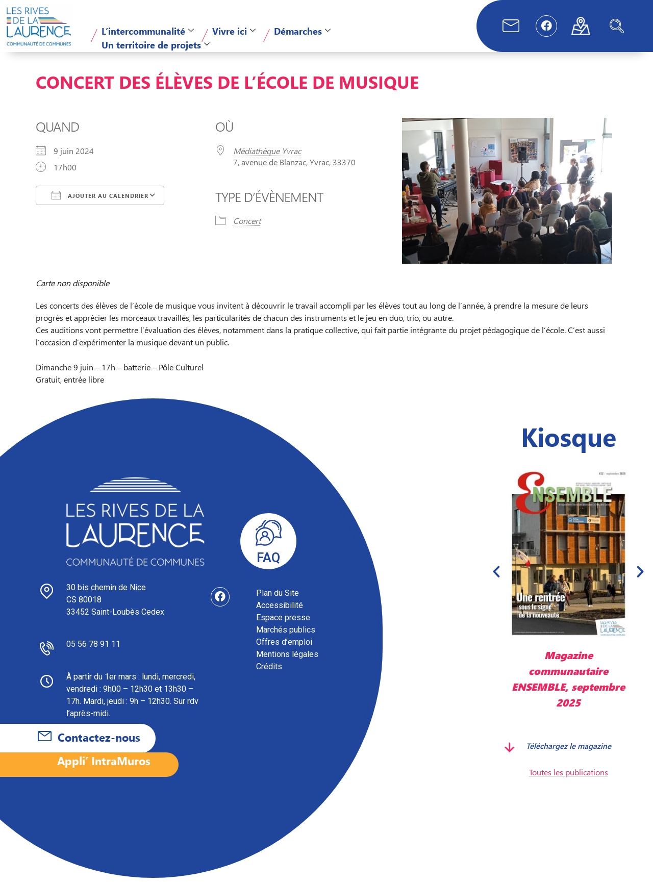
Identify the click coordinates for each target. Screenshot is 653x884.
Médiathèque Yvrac (267, 156)
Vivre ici (234, 30)
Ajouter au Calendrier (100, 201)
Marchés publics (285, 636)
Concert (247, 226)
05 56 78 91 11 (93, 650)
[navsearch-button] (617, 26)
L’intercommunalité (148, 30)
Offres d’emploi (284, 648)
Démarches (302, 30)
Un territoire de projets (156, 44)
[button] (496, 577)
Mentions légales (287, 660)
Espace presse (283, 623)
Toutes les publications (568, 778)
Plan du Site (277, 599)
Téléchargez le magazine (568, 752)
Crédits (269, 672)
